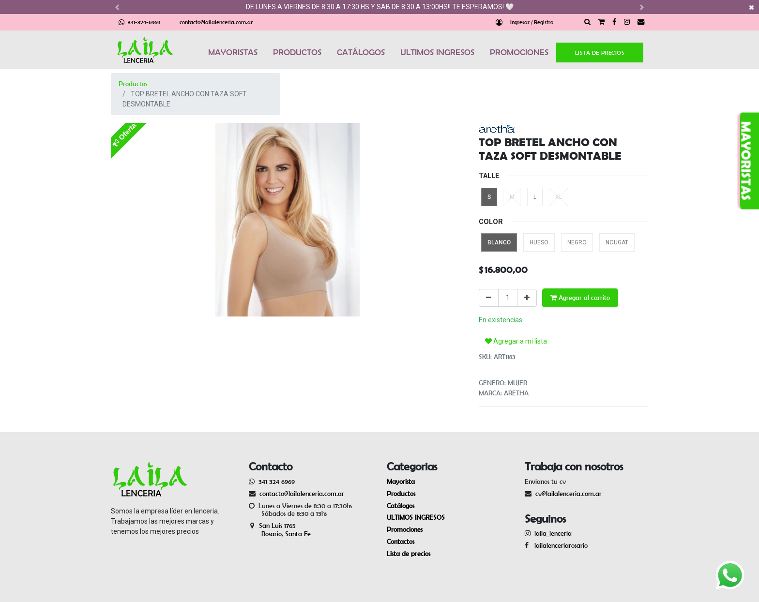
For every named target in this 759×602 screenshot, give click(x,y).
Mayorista (401, 481)
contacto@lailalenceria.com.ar (216, 22)
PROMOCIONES (519, 52)
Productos (133, 84)
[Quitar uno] (489, 298)
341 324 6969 (276, 481)
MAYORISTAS (233, 52)
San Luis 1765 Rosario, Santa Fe (280, 530)
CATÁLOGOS (361, 52)
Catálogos (400, 506)
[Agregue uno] (527, 298)
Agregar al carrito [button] (580, 297)
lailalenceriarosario (559, 545)
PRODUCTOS (297, 52)
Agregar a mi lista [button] (516, 341)
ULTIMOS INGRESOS (437, 52)
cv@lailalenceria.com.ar (568, 493)
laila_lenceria (553, 533)
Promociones (405, 529)
